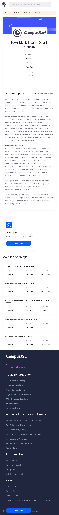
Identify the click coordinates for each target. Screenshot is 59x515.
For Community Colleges (17, 430)
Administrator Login (15, 474)
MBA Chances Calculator (17, 399)
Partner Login (12, 448)
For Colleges (12, 460)
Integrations (11, 470)
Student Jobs (12, 404)
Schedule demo (18, 367)
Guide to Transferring (15, 390)
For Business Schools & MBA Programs (23, 434)
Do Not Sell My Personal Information (22, 500)
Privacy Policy (12, 491)
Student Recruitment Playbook (20, 444)
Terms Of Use (12, 496)
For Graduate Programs (16, 439)
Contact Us (11, 487)
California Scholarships (16, 381)
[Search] (30, 4)
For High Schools (14, 465)
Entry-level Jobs (13, 408)
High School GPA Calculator (18, 395)
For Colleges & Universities (18, 425)
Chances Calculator (15, 385)
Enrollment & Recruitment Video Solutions (25, 421)
